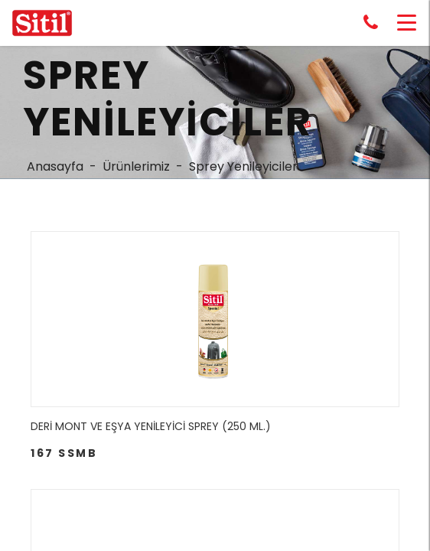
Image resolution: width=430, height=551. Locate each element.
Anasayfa (55, 166)
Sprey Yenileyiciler (243, 166)
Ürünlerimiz (136, 166)
